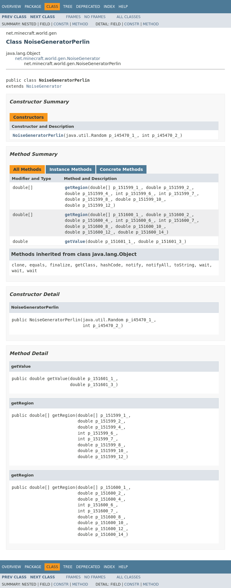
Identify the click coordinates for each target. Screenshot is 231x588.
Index (109, 7)
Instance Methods (70, 169)
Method (80, 24)
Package (33, 7)
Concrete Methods (121, 169)
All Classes (128, 17)
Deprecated (88, 7)
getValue (75, 241)
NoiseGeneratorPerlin (38, 135)
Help (123, 7)
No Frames (95, 17)
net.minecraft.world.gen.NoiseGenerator (57, 58)
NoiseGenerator (44, 86)
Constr (61, 24)
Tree (67, 7)
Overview (11, 7)
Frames (73, 17)
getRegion (76, 187)
